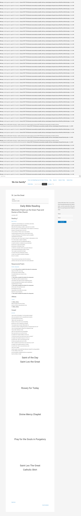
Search (44, 184)
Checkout (50, 184)
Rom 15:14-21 (14, 221)
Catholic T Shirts (61, 180)
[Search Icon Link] (53, 184)
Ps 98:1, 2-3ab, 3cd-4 (15, 267)
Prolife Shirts (30, 184)
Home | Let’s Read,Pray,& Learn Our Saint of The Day (38, 180)
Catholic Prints (69, 180)
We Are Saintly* (19, 182)
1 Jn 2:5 (13, 299)
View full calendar (45, 505)
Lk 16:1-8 (13, 313)
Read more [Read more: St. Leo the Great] (14, 502)
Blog (50, 180)
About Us (55, 180)
